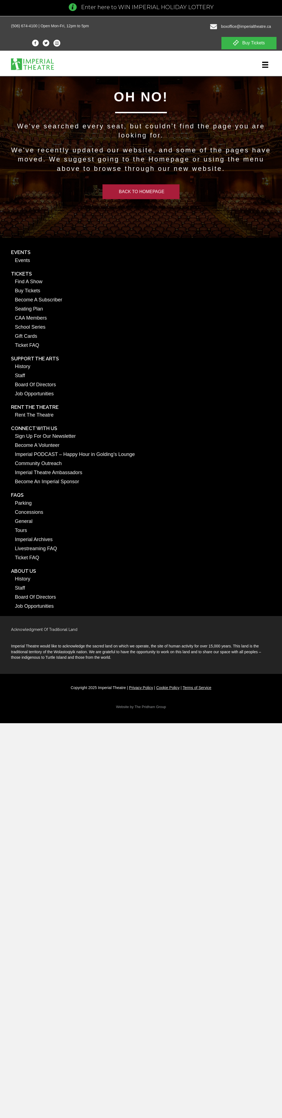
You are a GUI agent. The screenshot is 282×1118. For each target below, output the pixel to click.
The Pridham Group (150, 707)
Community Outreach (38, 463)
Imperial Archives (34, 539)
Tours (21, 530)
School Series (30, 327)
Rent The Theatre (34, 415)
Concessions (29, 512)
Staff (20, 375)
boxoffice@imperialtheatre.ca (246, 26)
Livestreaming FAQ (36, 548)
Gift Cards (26, 336)
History (22, 366)
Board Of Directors (35, 384)
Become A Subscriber (38, 300)
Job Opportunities (34, 393)
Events (22, 260)
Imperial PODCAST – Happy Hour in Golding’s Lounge (75, 454)
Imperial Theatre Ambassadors (48, 472)
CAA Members (31, 318)
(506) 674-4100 (24, 26)
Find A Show (28, 281)
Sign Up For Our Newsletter (45, 436)
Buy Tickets (27, 290)
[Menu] (265, 64)
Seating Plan (29, 309)
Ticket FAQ (27, 345)
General (23, 521)
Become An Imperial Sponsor (47, 481)
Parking (23, 503)
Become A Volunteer (37, 445)
